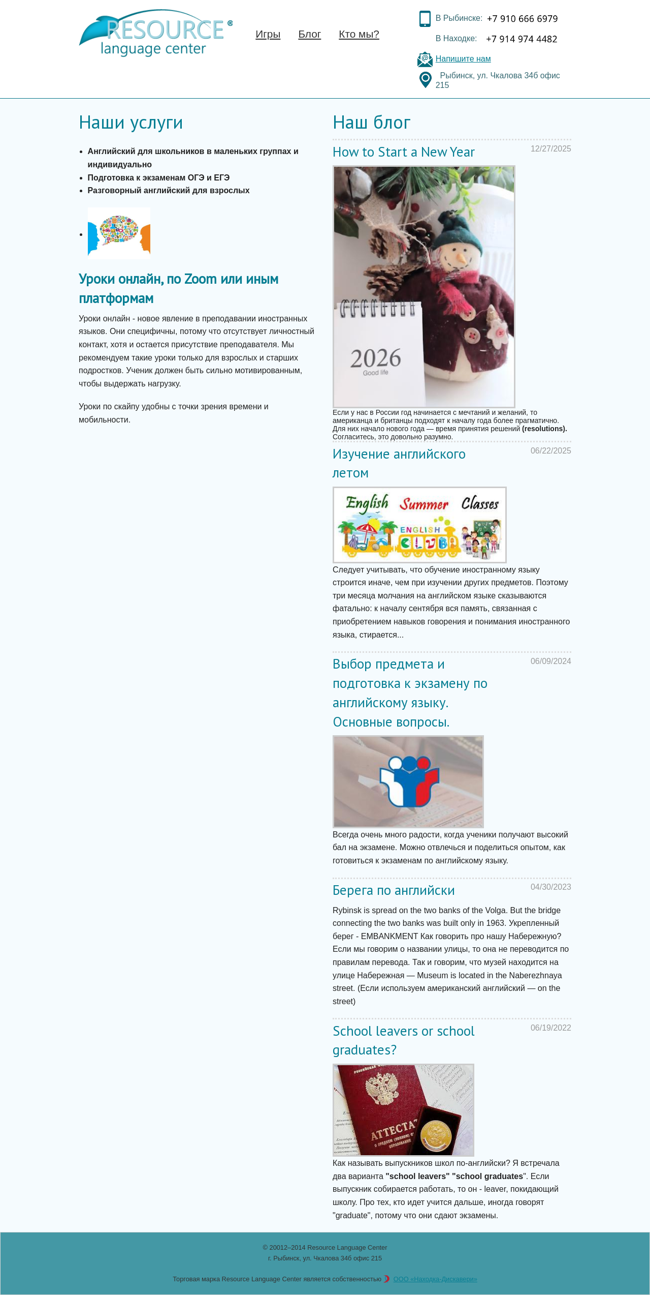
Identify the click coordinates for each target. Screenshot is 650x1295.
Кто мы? (359, 34)
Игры (267, 34)
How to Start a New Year (404, 151)
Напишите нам (463, 58)
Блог (309, 34)
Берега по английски (394, 889)
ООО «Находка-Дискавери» (435, 1279)
